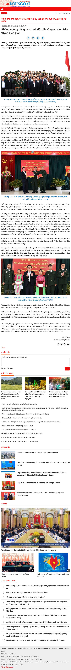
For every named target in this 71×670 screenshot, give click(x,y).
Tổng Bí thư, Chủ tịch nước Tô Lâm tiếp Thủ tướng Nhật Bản (38, 483)
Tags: (3, 347)
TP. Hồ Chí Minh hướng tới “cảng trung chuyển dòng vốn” (37, 452)
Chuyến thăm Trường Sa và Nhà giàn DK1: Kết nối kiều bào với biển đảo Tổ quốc (35, 640)
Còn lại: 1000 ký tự (7, 368)
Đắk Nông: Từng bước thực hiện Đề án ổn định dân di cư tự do (22, 433)
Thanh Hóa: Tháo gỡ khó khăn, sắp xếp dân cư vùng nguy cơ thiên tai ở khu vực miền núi (31, 422)
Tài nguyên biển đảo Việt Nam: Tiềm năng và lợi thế (25, 597)
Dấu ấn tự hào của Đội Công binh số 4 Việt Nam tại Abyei (27, 593)
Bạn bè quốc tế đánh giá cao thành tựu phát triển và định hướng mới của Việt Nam (36, 622)
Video (4, 504)
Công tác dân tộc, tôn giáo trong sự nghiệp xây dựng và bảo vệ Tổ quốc (33, 20)
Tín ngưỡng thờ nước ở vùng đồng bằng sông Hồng (19, 437)
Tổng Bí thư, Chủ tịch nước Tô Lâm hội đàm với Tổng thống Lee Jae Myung (28, 550)
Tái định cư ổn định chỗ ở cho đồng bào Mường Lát (19, 430)
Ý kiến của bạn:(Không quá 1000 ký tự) (14, 357)
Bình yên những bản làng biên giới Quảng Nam (17, 426)
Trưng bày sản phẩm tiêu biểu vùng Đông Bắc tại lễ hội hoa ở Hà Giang (25, 414)
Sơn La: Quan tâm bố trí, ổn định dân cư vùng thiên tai (20, 441)
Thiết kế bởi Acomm (7, 667)
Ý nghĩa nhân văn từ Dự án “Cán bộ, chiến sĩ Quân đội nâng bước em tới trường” (58, 394)
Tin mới (4, 13)
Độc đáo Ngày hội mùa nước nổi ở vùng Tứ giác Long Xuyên (22, 418)
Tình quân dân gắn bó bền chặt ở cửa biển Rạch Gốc (19, 404)
